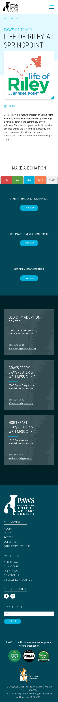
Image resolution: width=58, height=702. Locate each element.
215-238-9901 (16, 344)
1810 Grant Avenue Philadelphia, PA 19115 (21, 441)
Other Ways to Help (17, 546)
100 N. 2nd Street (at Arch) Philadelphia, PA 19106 (23, 332)
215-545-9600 (16, 454)
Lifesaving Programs (18, 579)
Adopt (8, 528)
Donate (9, 533)
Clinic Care (11, 566)
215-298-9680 (16, 399)
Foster (8, 537)
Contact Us (11, 575)
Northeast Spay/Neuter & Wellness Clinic (22, 427)
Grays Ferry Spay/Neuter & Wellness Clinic (22, 372)
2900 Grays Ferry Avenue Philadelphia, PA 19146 (22, 386)
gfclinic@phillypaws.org (21, 403)
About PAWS (11, 562)
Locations (11, 571)
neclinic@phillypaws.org (21, 458)
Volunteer (11, 542)
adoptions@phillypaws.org (23, 348)
